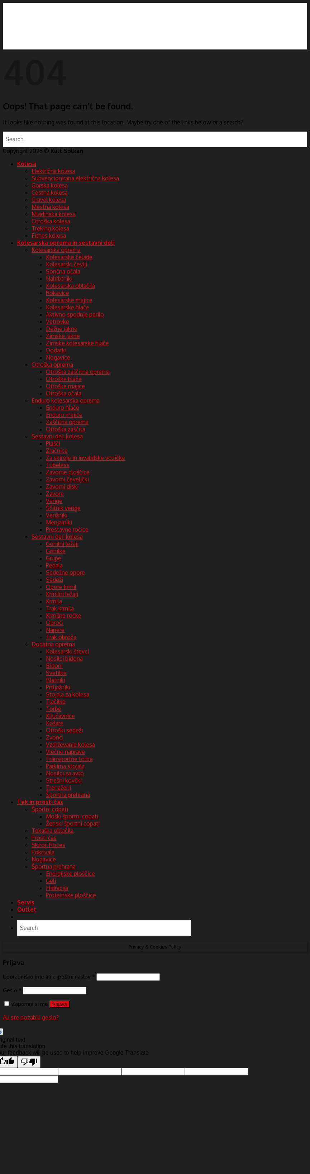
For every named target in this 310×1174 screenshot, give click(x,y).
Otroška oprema (52, 364)
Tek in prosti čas (40, 801)
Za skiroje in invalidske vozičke (85, 457)
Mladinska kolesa (54, 214)
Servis (25, 902)
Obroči (54, 622)
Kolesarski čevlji (66, 264)
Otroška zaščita (65, 429)
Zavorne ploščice (68, 472)
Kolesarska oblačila (70, 285)
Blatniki (55, 680)
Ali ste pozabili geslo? (31, 1017)
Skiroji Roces (48, 845)
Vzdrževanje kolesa (70, 744)
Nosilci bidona (64, 658)
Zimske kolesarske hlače (77, 343)
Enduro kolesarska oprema (66, 400)
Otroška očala (63, 393)
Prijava (59, 1004)
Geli (51, 880)
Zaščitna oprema (67, 422)
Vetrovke (57, 321)
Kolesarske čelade (69, 257)
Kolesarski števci (67, 651)
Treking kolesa (50, 228)
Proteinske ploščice (71, 895)
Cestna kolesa (50, 192)
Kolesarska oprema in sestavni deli (66, 242)
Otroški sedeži (64, 730)
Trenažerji (58, 787)
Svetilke (56, 672)
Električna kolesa (53, 171)
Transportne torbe (69, 758)
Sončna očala (63, 271)
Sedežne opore (65, 572)
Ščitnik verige (63, 508)
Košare (54, 723)
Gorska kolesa (50, 185)
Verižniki (56, 515)
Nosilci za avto (65, 773)
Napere (55, 629)
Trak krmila (60, 608)
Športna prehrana (68, 794)
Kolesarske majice (69, 300)
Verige (54, 500)
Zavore (55, 493)
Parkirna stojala (65, 766)
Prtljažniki (58, 687)
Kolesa (26, 163)
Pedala (54, 565)
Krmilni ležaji (62, 594)
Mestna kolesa (50, 206)
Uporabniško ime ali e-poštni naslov (49, 976)
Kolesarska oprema (56, 249)
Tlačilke (56, 701)
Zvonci (54, 737)
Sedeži (54, 579)
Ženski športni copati (73, 823)
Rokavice (57, 292)
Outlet (27, 909)
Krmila (54, 601)
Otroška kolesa (51, 221)
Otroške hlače (64, 378)
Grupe (53, 558)
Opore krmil (61, 586)
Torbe (53, 708)
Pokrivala (43, 852)
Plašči (53, 443)
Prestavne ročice (67, 529)
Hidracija (57, 888)
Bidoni (54, 665)
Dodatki (56, 350)
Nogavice (58, 357)
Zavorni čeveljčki (67, 479)
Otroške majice (65, 386)
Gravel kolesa (49, 199)
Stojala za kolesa (67, 694)
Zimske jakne (63, 335)
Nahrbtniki (59, 278)
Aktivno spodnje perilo (75, 314)
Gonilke (56, 551)
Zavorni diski (62, 486)
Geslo (12, 990)
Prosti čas (44, 837)
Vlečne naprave (65, 751)
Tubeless (58, 465)
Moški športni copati (72, 816)
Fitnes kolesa (49, 235)
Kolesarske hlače (67, 307)
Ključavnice (60, 715)
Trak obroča (61, 637)
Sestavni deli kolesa (57, 436)
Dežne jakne (61, 328)
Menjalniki (59, 522)
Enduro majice (64, 414)
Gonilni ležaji (62, 543)
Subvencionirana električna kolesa (75, 178)
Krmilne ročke (63, 615)
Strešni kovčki (64, 780)
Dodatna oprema (53, 644)
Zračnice (57, 450)
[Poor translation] (29, 1062)
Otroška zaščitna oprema (78, 371)
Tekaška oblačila (52, 830)
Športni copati (50, 809)
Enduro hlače (62, 407)
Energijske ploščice (70, 873)
